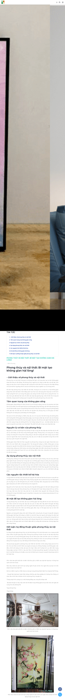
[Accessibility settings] (57, 2)
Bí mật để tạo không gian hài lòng (20, 443)
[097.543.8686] (60, 695)
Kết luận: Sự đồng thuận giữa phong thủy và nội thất (25, 446)
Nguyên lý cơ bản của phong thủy (19, 435)
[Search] (59, 2)
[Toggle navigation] (63, 2)
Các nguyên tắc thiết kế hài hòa (19, 440)
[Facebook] (60, 689)
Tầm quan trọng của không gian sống (21, 432)
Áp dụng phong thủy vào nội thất (20, 438)
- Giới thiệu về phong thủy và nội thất (20, 429)
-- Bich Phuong (11, 456)
